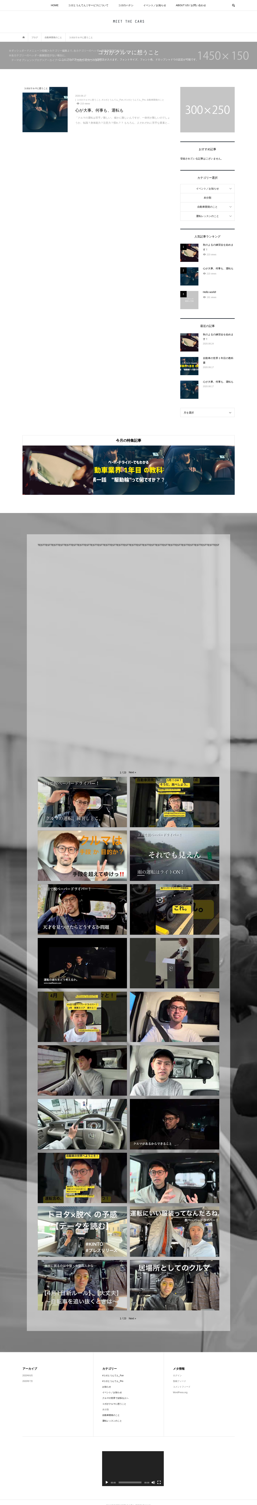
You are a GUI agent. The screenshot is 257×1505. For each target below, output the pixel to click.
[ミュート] (153, 1482)
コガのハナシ (125, 5)
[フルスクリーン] (159, 1482)
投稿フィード (179, 1381)
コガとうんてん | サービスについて (88, 5)
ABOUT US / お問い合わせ (191, 5)
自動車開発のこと (207, 206)
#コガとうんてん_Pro (112, 1381)
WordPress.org (180, 1392)
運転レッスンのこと (207, 216)
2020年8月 (27, 1375)
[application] (133, 1468)
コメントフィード (181, 1387)
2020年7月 (27, 1381)
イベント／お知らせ (154, 5)
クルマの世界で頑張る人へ (115, 1398)
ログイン (177, 1375)
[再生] (107, 1482)
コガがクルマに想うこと (114, 1404)
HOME (55, 5)
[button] (132, 772)
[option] (57, 470)
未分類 (207, 197)
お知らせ (106, 1387)
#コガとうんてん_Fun (113, 1375)
